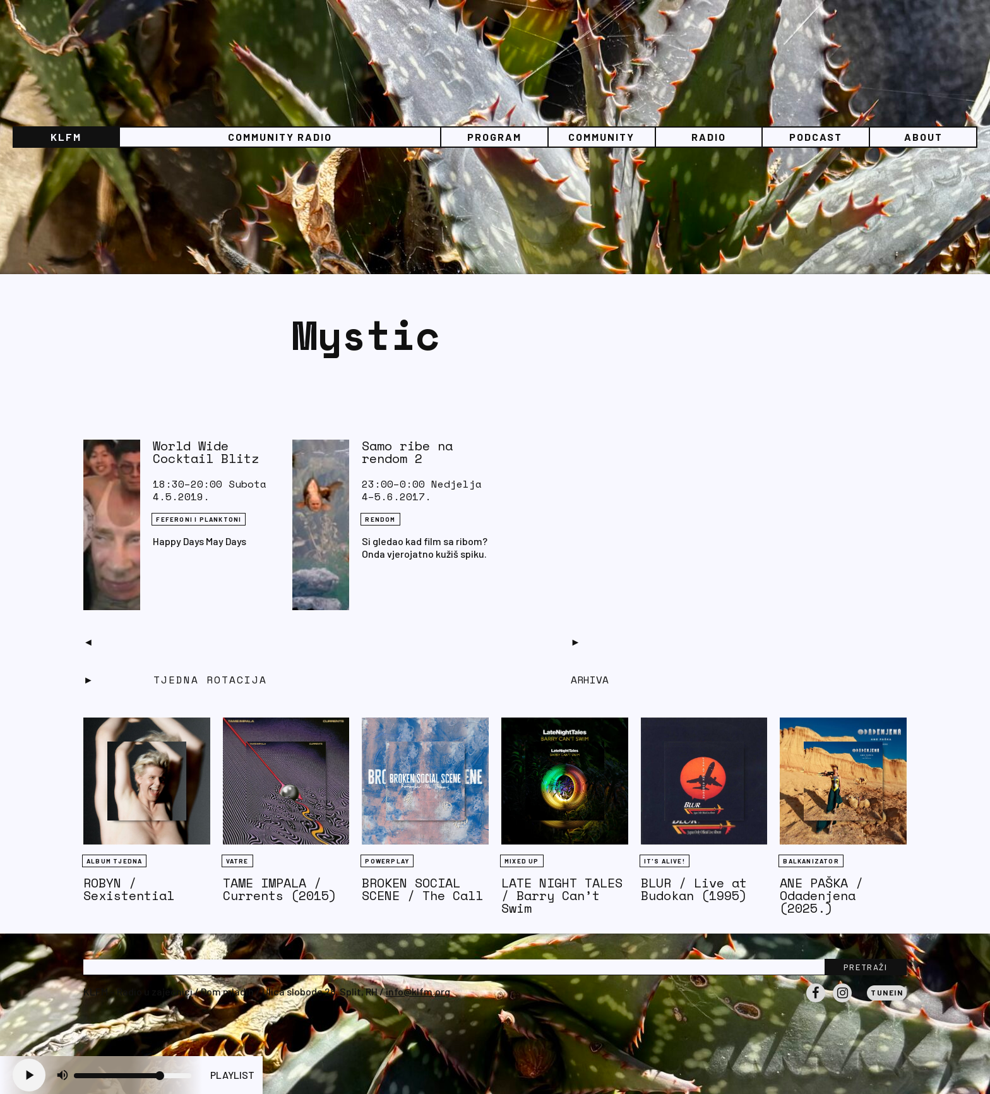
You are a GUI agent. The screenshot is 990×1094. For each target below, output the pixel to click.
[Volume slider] (132, 1075)
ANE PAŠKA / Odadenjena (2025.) (821, 895)
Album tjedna (114, 861)
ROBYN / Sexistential (128, 889)
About (923, 137)
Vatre (237, 861)
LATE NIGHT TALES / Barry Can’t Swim (562, 895)
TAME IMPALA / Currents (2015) (280, 889)
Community (601, 137)
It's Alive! (664, 861)
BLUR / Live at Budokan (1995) (694, 889)
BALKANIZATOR (810, 861)
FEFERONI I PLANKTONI (198, 519)
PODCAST (815, 137)
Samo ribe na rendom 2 (407, 451)
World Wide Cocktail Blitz (206, 451)
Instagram (842, 1001)
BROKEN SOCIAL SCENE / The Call (422, 889)
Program (494, 137)
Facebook (815, 1001)
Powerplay (387, 861)
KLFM (66, 137)
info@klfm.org (418, 991)
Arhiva (590, 679)
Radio (708, 137)
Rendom (380, 519)
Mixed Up (521, 861)
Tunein (887, 992)
